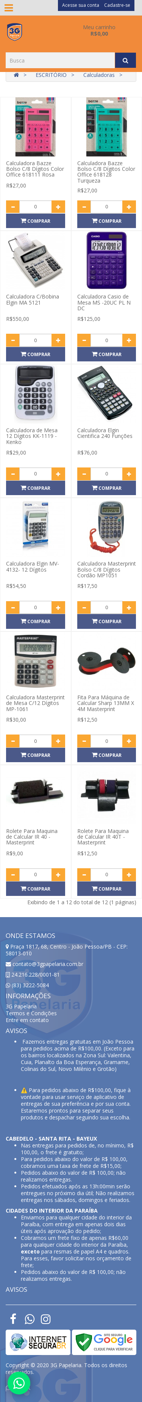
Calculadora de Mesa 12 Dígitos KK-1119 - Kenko (32, 436)
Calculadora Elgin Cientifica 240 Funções (105, 433)
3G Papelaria (21, 1006)
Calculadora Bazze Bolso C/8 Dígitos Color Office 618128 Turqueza (106, 171)
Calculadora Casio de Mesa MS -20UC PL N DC (104, 302)
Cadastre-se (117, 5)
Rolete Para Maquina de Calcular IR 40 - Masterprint (32, 836)
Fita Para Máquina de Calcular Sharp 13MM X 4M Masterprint (105, 703)
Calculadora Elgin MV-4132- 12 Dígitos (32, 566)
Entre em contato (27, 1020)
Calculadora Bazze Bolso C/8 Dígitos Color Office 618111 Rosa (35, 168)
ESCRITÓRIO (51, 74)
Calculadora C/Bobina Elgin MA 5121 (32, 299)
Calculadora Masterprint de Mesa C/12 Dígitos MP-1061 (35, 703)
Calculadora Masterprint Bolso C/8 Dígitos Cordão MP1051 (106, 569)
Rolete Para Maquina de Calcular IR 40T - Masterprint (103, 836)
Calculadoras (99, 74)
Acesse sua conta (80, 5)
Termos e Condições (31, 1013)
